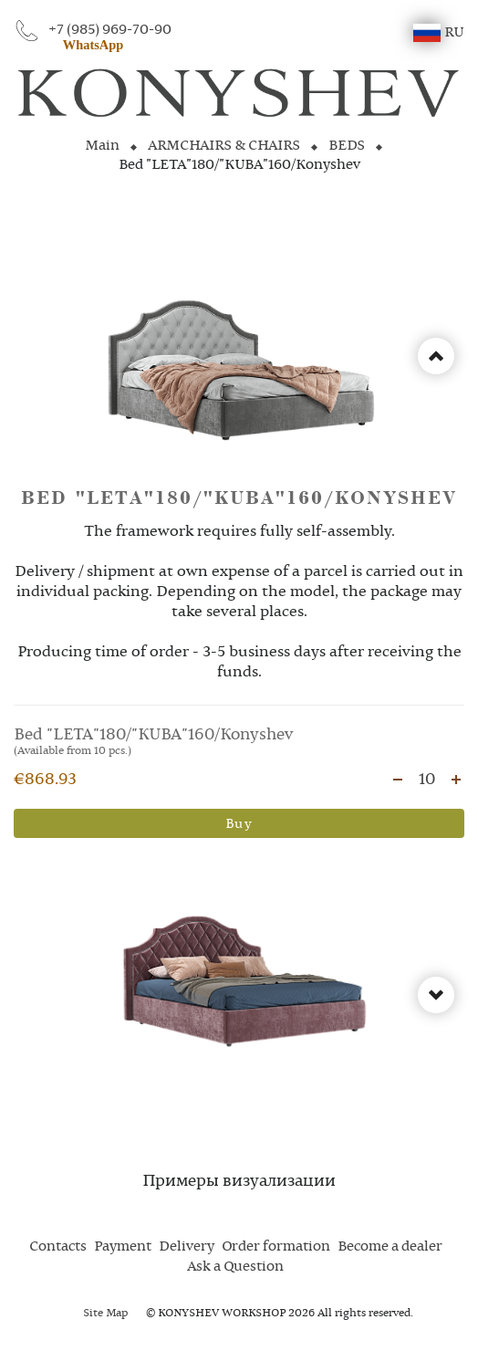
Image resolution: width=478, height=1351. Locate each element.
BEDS (346, 146)
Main (102, 146)
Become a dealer (390, 1247)
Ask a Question (235, 1267)
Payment (122, 1247)
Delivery (186, 1247)
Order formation (276, 1247)
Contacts (58, 1247)
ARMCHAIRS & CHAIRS (224, 146)
